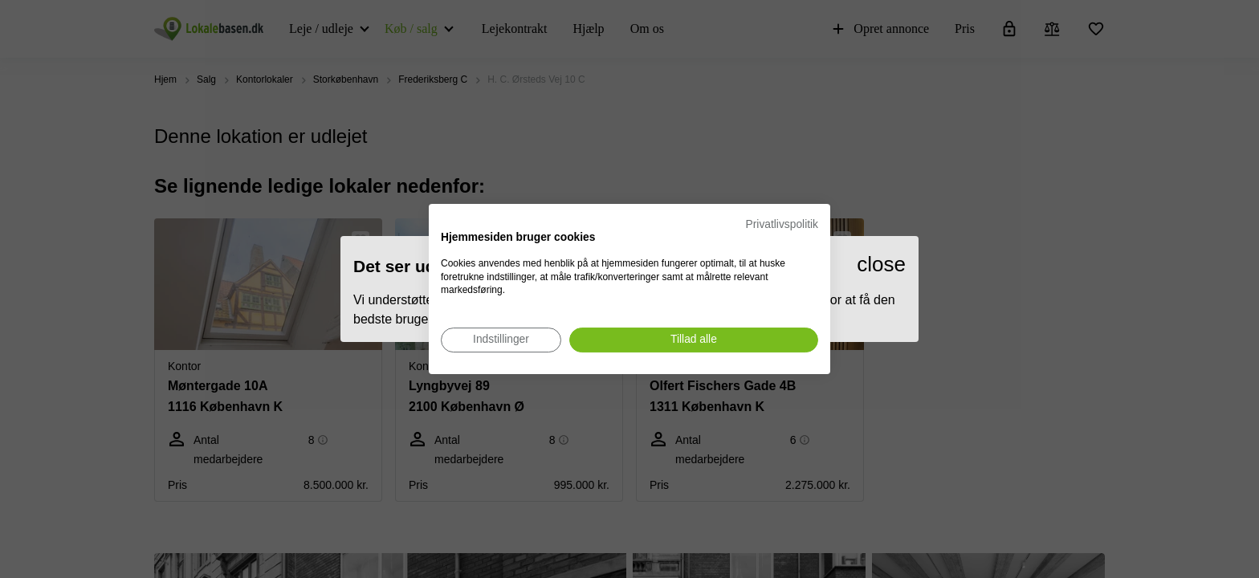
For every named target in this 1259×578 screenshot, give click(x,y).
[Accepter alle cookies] (693, 340)
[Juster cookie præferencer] (501, 340)
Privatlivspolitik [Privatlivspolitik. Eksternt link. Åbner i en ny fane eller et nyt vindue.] (782, 224)
